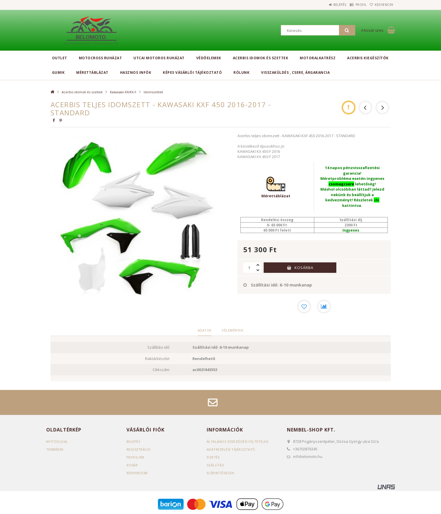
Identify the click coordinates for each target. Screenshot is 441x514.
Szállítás (215, 465)
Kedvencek (381, 5)
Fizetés (213, 457)
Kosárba (303, 267)
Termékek (55, 449)
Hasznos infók (135, 72)
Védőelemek (208, 57)
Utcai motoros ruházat (159, 57)
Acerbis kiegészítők (368, 57)
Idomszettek (153, 92)
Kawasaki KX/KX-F (123, 92)
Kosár (132, 465)
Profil (352, 5)
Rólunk (241, 72)
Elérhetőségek (221, 472)
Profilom (135, 457)
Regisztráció (138, 449)
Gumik (58, 72)
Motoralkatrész (317, 57)
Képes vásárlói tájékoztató (192, 72)
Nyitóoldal (57, 441)
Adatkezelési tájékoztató (231, 449)
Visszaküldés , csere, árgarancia (295, 72)
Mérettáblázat (92, 72)
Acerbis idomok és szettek (260, 57)
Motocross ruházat (100, 57)
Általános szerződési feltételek (238, 441)
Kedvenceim (137, 472)
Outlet (59, 57)
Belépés (326, 5)
